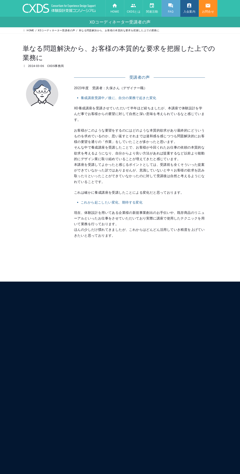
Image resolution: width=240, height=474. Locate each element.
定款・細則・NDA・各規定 (144, 441)
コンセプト (134, 347)
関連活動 (133, 368)
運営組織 (133, 361)
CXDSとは (133, 339)
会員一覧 (133, 354)
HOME (131, 332)
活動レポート (136, 412)
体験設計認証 (136, 376)
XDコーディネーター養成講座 (145, 398)
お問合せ (133, 455)
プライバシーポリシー (141, 448)
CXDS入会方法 (136, 433)
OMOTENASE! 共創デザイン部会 (147, 405)
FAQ (130, 419)
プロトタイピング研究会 (142, 390)
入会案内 (133, 426)
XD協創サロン (136, 383)
